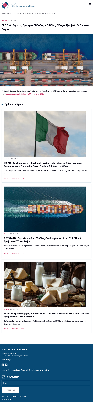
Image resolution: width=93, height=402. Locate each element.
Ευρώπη (4, 20)
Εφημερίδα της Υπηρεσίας (18, 370)
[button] (89, 3)
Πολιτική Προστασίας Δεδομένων (38, 370)
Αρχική (4, 13)
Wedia (9, 399)
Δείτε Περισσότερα (14, 178)
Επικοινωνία (5, 370)
